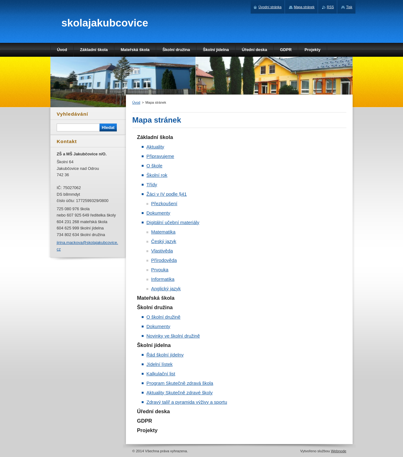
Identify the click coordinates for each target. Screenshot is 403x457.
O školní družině (163, 317)
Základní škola (155, 137)
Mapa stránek (304, 7)
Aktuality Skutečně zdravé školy (179, 392)
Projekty (147, 430)
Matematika (163, 231)
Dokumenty (158, 213)
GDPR (144, 421)
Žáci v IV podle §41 (166, 194)
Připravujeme (160, 156)
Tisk (349, 7)
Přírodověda (164, 260)
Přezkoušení (164, 203)
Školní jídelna (154, 345)
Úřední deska (153, 411)
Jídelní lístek (159, 364)
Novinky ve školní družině (173, 335)
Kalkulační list (160, 373)
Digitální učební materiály (172, 222)
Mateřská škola (155, 298)
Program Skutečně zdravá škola (179, 383)
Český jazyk (163, 241)
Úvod (136, 102)
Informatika (162, 279)
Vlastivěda (162, 250)
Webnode (338, 451)
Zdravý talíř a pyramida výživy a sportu (186, 402)
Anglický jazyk (166, 288)
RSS (330, 7)
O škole (154, 165)
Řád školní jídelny (165, 354)
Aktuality (155, 146)
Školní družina (155, 307)
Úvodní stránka (269, 7)
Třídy (151, 184)
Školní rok (156, 175)
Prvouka (159, 269)
